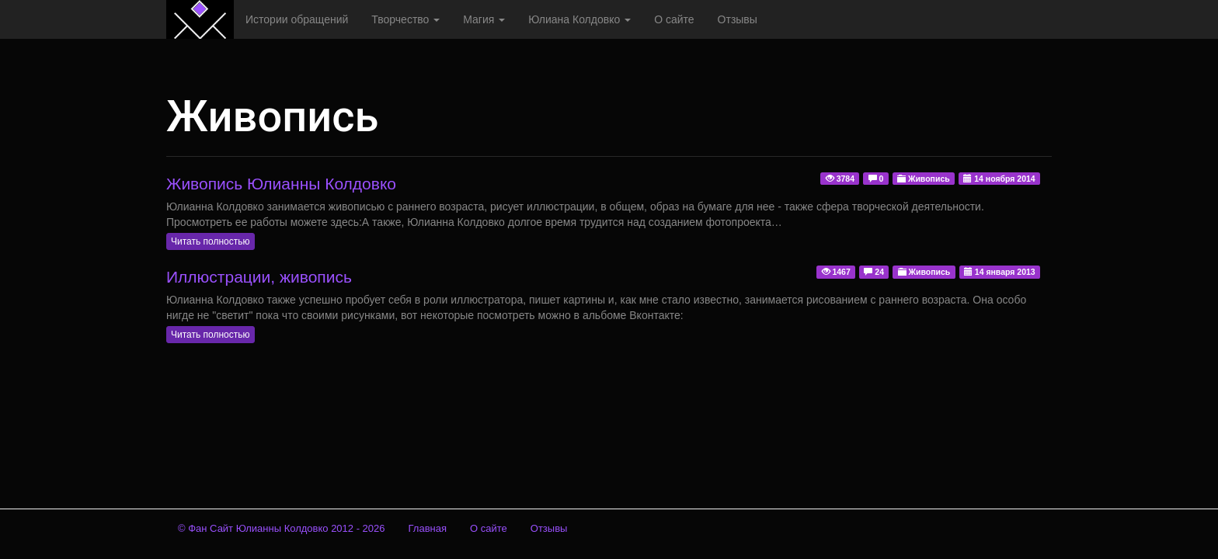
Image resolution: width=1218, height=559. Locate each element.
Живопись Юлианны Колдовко (281, 184)
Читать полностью (210, 241)
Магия (484, 19)
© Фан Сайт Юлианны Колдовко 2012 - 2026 (281, 528)
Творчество (405, 19)
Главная (428, 528)
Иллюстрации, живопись (259, 277)
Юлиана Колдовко (579, 19)
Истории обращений (296, 19)
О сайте (674, 19)
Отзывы (737, 19)
